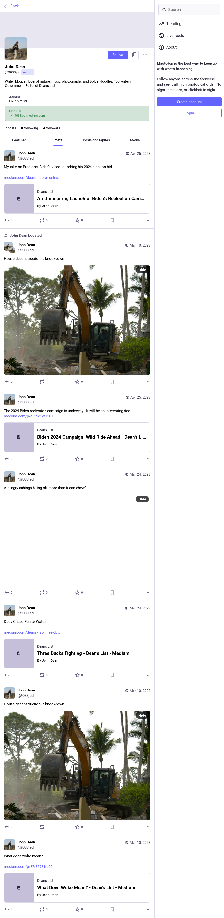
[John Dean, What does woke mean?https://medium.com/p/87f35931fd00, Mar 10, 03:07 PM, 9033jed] (77, 876)
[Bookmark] (112, 220)
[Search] (189, 9)
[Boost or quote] (44, 220)
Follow (117, 55)
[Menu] (145, 55)
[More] (147, 220)
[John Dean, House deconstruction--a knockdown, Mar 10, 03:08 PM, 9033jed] (77, 759)
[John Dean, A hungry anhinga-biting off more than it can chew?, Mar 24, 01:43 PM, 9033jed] (77, 534)
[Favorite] (79, 220)
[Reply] (8, 220)
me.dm (27, 72)
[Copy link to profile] (134, 55)
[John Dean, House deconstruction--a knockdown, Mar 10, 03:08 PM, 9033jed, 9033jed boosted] (77, 309)
